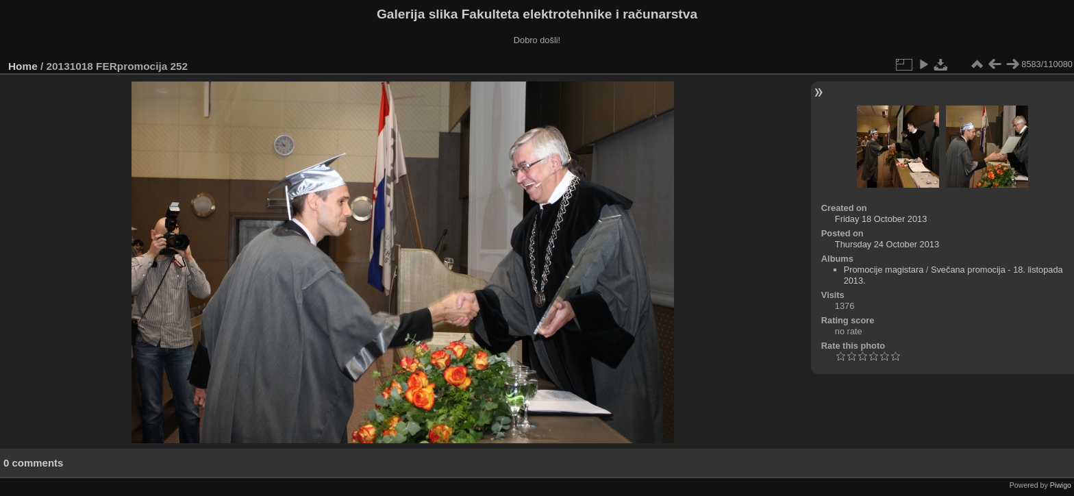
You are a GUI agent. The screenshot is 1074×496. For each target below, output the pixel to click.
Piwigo (1060, 485)
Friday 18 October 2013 (881, 219)
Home (23, 66)
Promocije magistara (884, 269)
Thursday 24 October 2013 (887, 244)
